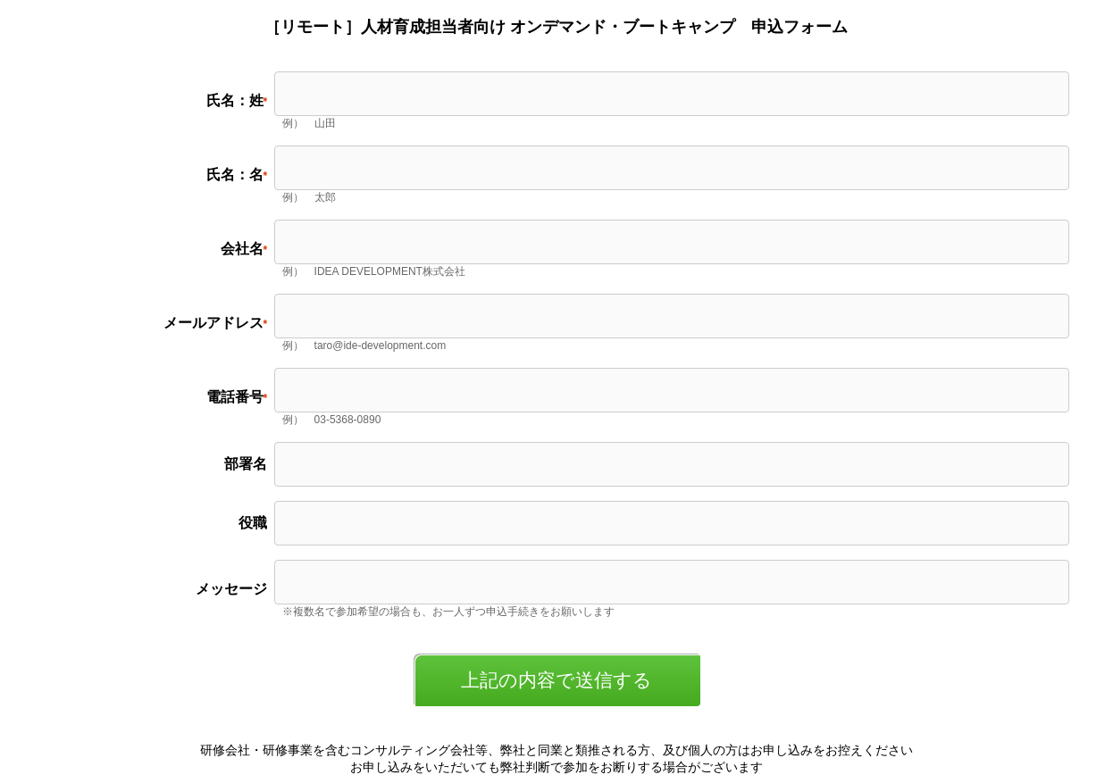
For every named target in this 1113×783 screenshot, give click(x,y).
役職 (252, 522)
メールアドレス (213, 322)
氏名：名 (235, 174)
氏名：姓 (235, 100)
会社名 (242, 248)
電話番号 (235, 396)
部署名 (245, 463)
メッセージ (231, 588)
